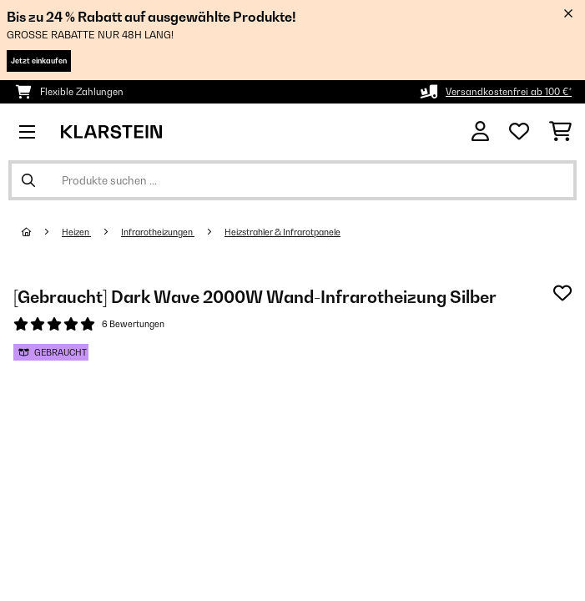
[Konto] (480, 131)
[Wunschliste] (519, 132)
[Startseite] (42, 232)
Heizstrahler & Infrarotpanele (282, 232)
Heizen (76, 232)
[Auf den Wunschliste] (562, 293)
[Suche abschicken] (28, 180)
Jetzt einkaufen (39, 60)
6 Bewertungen (133, 324)
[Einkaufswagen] (560, 132)
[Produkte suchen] (292, 180)
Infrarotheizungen (157, 232)
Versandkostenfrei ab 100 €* (509, 92)
